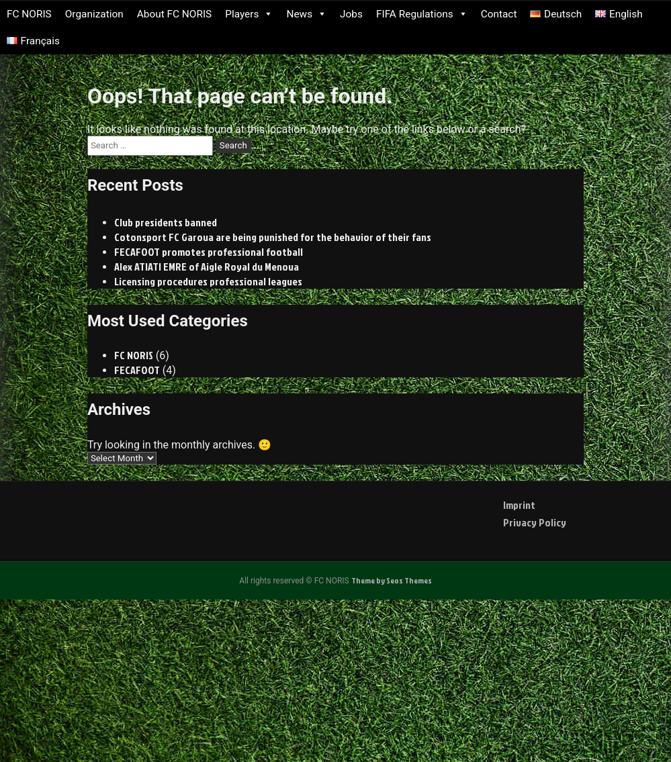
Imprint (519, 504)
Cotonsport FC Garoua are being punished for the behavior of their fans (272, 237)
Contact (499, 14)
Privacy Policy (534, 522)
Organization (94, 14)
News (306, 14)
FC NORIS (29, 14)
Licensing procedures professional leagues (208, 281)
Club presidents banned (165, 222)
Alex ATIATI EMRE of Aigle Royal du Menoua (206, 266)
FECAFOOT (137, 370)
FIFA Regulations (421, 14)
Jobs (351, 14)
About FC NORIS (174, 14)
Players (249, 14)
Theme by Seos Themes (391, 580)
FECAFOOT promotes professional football (208, 251)
